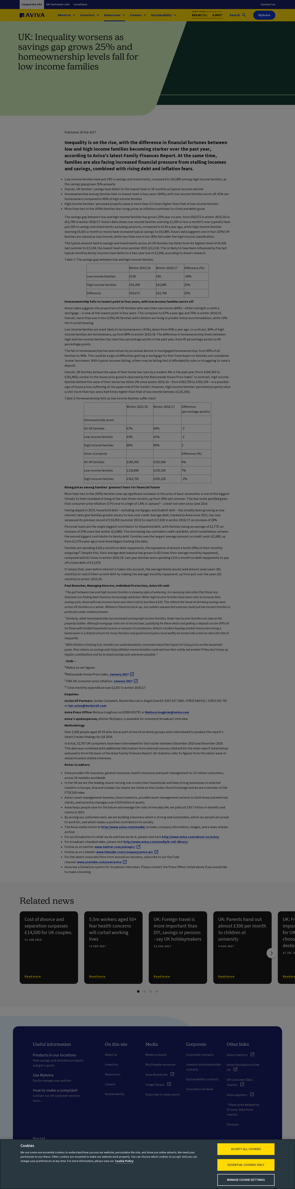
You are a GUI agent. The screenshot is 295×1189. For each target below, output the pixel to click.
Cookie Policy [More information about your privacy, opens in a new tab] (124, 1161)
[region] (147, 1164)
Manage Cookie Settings (246, 1180)
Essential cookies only (246, 1165)
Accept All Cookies (246, 1149)
